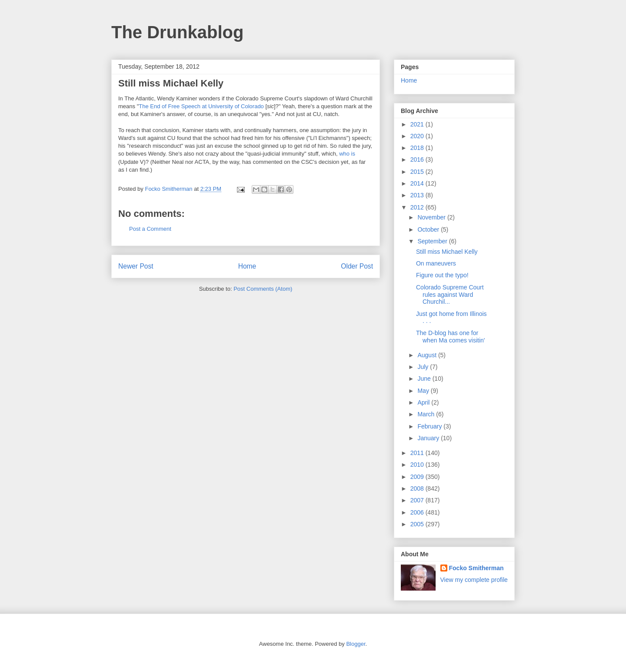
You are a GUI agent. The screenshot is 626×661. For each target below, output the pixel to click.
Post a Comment (150, 229)
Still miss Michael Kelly (447, 251)
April (424, 402)
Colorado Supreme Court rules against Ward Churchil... (450, 295)
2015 (418, 171)
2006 (418, 512)
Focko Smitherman (476, 568)
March (426, 414)
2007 (418, 500)
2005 (418, 524)
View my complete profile (474, 579)
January (429, 438)
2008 (418, 488)
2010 (418, 464)
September (433, 241)
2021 (418, 124)
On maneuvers (436, 263)
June (424, 378)
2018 (418, 147)
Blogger (355, 644)
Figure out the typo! (442, 275)
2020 (418, 136)
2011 (418, 452)
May (423, 390)
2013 (418, 195)
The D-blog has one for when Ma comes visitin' (450, 336)
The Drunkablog (177, 32)
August (427, 355)
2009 (418, 476)
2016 (418, 159)
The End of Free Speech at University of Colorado (201, 106)
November (432, 217)
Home (247, 266)
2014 (418, 183)
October (429, 229)
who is (347, 153)
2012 (418, 207)
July (423, 366)
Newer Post (135, 266)
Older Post (357, 266)
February (430, 426)
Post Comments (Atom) (262, 289)
